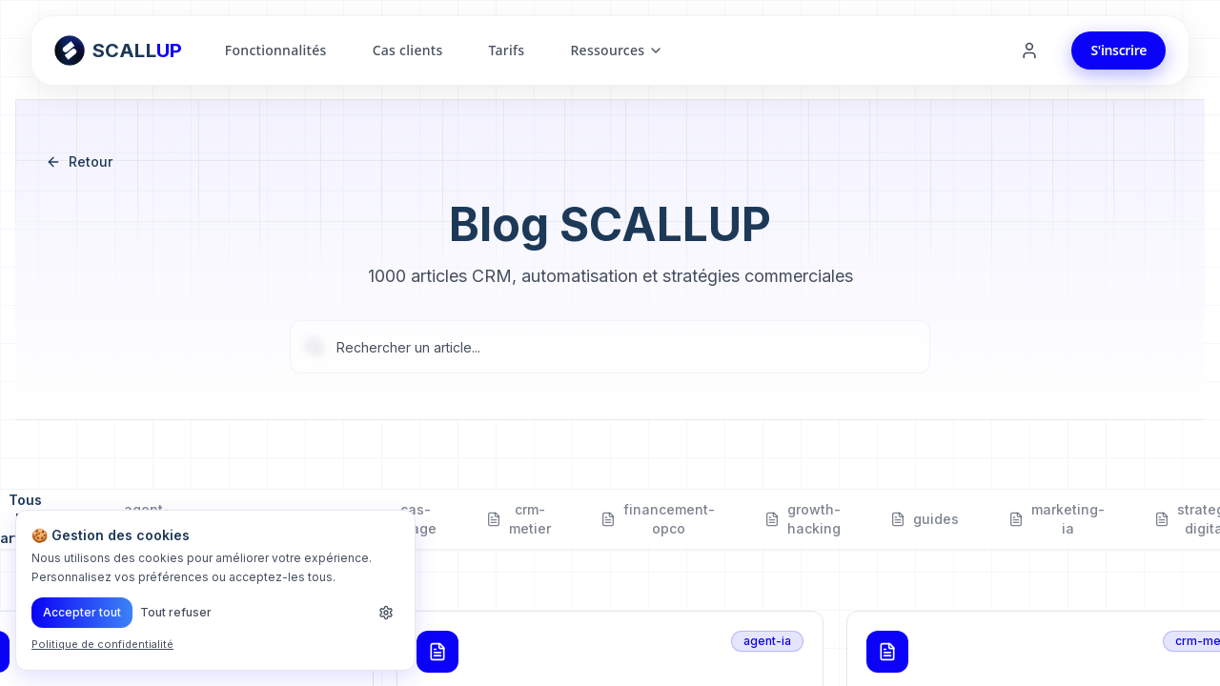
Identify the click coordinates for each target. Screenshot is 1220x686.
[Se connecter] (1029, 50)
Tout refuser (176, 612)
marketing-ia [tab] (1057, 519)
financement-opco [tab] (658, 519)
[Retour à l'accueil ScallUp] (118, 50)
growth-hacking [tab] (803, 519)
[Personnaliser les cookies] (386, 612)
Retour (79, 161)
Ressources (616, 50)
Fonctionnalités (276, 50)
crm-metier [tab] (518, 519)
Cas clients (408, 50)
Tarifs (506, 50)
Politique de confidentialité (102, 644)
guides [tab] (924, 519)
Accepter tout (82, 612)
